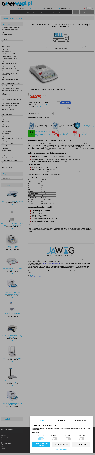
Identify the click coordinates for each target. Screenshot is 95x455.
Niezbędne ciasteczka (61, 444)
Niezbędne (41, 435)
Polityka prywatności (61, 449)
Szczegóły (61, 420)
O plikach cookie (80, 420)
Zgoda (42, 420)
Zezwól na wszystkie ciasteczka (41, 444)
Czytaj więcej (35, 432)
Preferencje (54, 435)
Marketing (82, 435)
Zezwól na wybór (81, 444)
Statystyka (68, 435)
